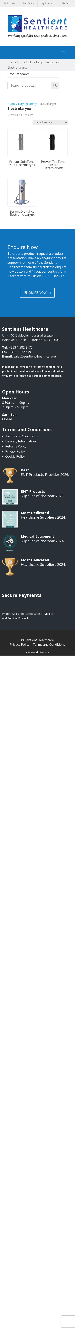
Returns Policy (15, 446)
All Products (9, 3)
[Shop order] (50, 122)
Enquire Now (35, 292)
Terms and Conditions (21, 436)
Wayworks (34, 652)
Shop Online (28, 3)
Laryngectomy (27, 104)
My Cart (65, 3)
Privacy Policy (15, 451)
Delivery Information (20, 441)
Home (11, 104)
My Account (47, 3)
